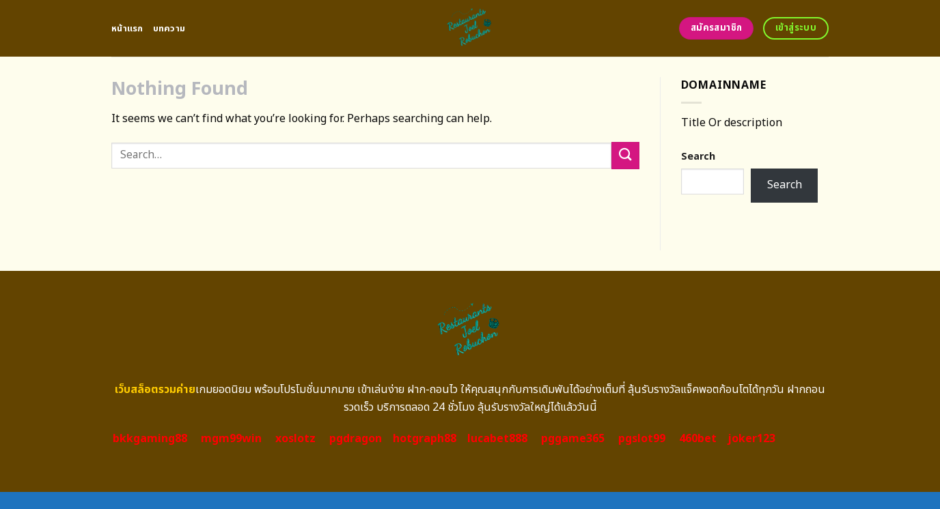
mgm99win (231, 439)
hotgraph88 (424, 439)
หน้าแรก (127, 28)
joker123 (751, 439)
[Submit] (625, 155)
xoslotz (295, 439)
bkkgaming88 (150, 439)
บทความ (169, 28)
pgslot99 (641, 439)
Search (698, 156)
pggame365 (573, 439)
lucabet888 (497, 439)
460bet (698, 439)
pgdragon (355, 439)
